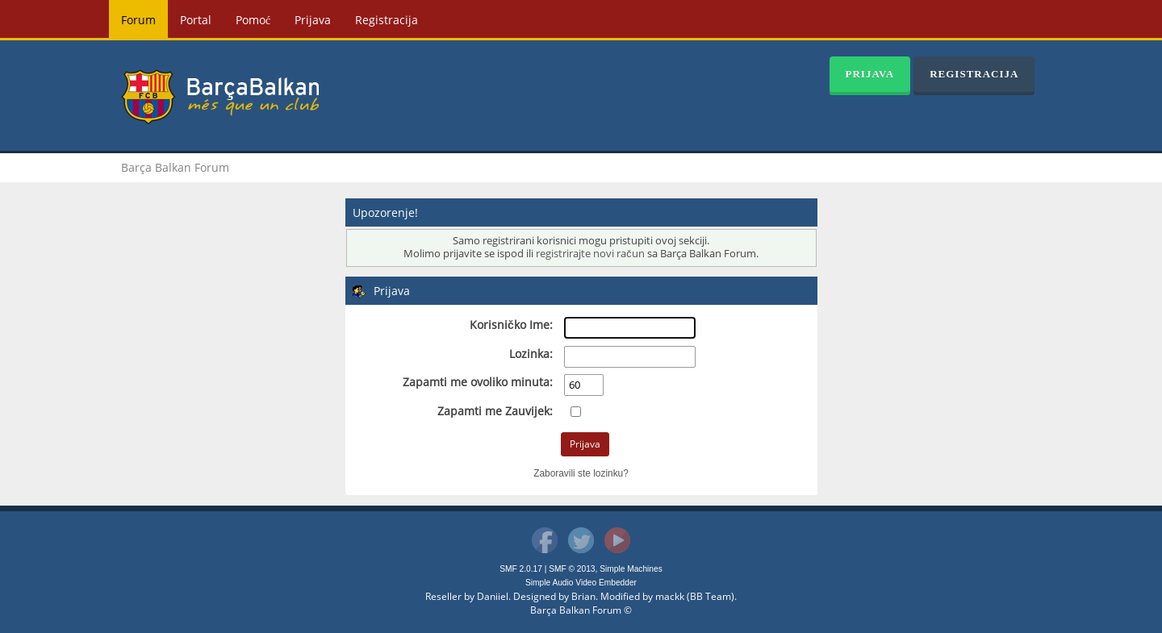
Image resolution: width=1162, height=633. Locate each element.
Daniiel (492, 596)
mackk (669, 596)
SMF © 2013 (572, 568)
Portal (195, 19)
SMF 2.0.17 (520, 568)
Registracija (386, 19)
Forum (138, 19)
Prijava (313, 19)
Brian (583, 596)
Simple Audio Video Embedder (581, 582)
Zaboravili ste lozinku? (581, 473)
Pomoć (253, 19)
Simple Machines (631, 568)
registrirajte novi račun (590, 253)
